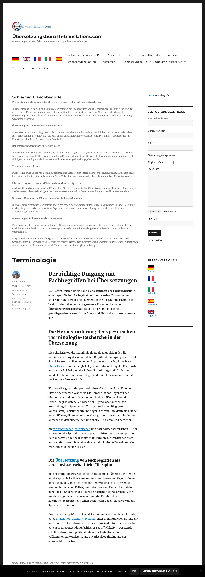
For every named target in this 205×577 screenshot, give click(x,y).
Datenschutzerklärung (81, 61)
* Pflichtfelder (155, 240)
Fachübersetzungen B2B (83, 55)
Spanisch (152, 304)
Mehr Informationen (159, 571)
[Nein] (201, 571)
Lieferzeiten (126, 55)
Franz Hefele (18, 281)
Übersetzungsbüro (135, 61)
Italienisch (153, 293)
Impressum (172, 55)
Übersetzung (67, 460)
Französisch (154, 282)
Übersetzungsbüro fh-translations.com (57, 36)
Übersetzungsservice (168, 61)
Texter (16, 68)
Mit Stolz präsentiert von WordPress (74, 563)
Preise (111, 55)
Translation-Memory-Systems (75, 518)
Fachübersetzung (21, 301)
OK (134, 571)
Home (151, 95)
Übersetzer (107, 61)
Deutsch (152, 271)
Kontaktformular (149, 55)
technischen (82, 428)
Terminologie (34, 260)
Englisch (152, 315)
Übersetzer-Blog (38, 68)
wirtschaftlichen (63, 428)
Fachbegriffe (19, 298)
